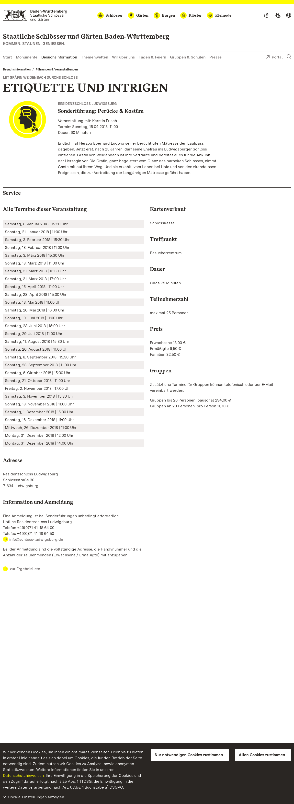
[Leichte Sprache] (266, 15)
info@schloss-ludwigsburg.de (36, 539)
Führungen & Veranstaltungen (57, 69)
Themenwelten (94, 57)
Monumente (26, 57)
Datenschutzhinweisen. (24, 775)
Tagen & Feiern (152, 57)
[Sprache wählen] (288, 15)
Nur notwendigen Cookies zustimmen (189, 755)
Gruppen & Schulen (187, 57)
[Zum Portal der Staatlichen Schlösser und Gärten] (35, 15)
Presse (215, 57)
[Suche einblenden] (289, 56)
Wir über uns (123, 57)
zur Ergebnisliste (21, 569)
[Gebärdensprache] (277, 15)
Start (7, 57)
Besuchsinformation (59, 57)
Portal (274, 57)
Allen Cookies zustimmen (262, 755)
